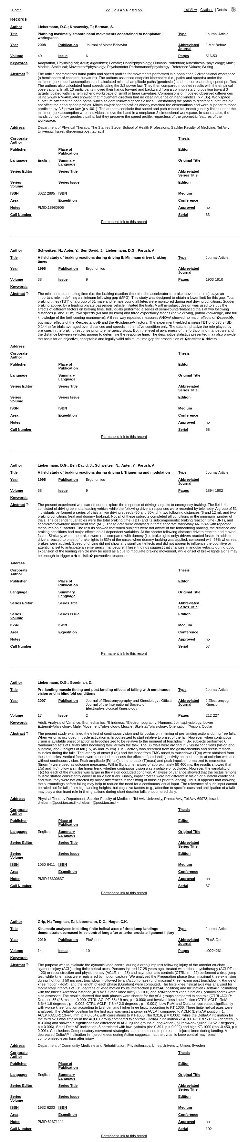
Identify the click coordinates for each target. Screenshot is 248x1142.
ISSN (14, 193)
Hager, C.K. (118, 922)
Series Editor (21, 171)
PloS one (93, 940)
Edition (184, 182)
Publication (68, 45)
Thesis (184, 138)
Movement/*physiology (87, 67)
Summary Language (67, 162)
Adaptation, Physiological (58, 63)
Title (14, 34)
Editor (183, 149)
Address (17, 127)
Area (14, 200)
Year (14, 45)
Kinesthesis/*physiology (205, 63)
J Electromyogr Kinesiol (218, 702)
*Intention (176, 63)
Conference (188, 200)
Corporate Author (18, 140)
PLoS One (214, 940)
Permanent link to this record (124, 222)
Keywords (18, 63)
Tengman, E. (63, 922)
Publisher (18, 149)
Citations (206, 10)
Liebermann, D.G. (53, 27)
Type (182, 34)
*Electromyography (141, 722)
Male (230, 63)
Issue (63, 56)
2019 (42, 940)
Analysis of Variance (64, 722)
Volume (16, 56)
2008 (42, 45)
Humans (160, 63)
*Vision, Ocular (200, 726)
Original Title (189, 160)
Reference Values (185, 67)
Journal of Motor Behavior (106, 45)
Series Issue (68, 182)
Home (17, 10)
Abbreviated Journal (188, 47)
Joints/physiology (187, 722)
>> (140, 10)
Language (18, 160)
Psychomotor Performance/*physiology (138, 67)
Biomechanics (93, 722)
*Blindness (115, 722)
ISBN (62, 193)
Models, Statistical (52, 67)
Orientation (178, 726)
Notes (15, 207)
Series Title (68, 171)
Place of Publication (68, 151)
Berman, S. (104, 27)
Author (16, 27)
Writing (207, 67)
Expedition (67, 200)
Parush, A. (146, 250)
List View (190, 10)
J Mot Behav (216, 45)
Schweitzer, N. (50, 250)
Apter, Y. (71, 250)
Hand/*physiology (137, 63)
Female (115, 63)
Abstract (17, 74)
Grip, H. (44, 922)
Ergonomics (95, 268)
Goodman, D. (81, 682)
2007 (42, 700)
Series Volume (16, 184)
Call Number (21, 215)
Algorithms (98, 63)
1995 (42, 268)
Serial (183, 215)
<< (108, 10)
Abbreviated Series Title (188, 173)
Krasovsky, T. (81, 27)
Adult (84, 63)
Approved (186, 207)
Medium (185, 193)
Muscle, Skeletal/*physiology (144, 726)
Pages (183, 56)
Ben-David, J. (91, 250)
